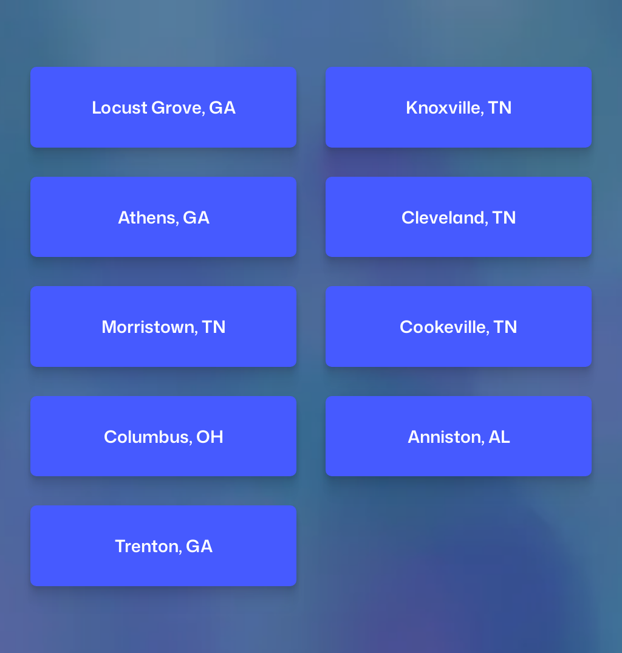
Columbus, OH (163, 436)
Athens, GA (163, 217)
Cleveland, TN (459, 217)
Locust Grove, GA (163, 107)
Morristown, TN (163, 326)
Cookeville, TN (459, 326)
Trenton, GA (163, 546)
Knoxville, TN (459, 107)
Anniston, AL (459, 436)
